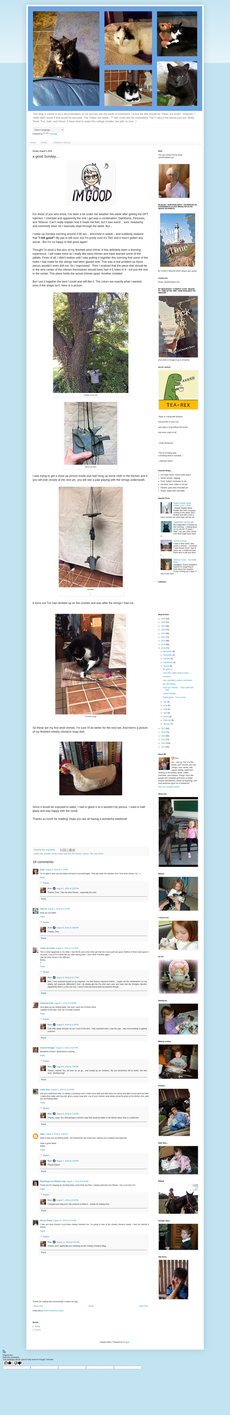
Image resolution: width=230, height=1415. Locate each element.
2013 (163, 743)
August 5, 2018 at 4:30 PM (67, 1048)
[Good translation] (8, 1363)
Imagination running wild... (184, 522)
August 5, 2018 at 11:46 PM (62, 1090)
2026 (163, 619)
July (165, 702)
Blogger (126, 1342)
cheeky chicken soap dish (61, 854)
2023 (163, 630)
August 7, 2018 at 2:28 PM (67, 1161)
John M (43, 909)
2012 (163, 747)
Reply (42, 877)
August (166, 666)
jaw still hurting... (170, 684)
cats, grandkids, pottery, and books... (178, 680)
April (165, 713)
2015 (163, 736)
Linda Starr (45, 1090)
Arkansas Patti (46, 1003)
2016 (163, 732)
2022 (163, 633)
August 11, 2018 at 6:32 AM (68, 1242)
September (168, 662)
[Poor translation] (18, 1363)
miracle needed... (180, 541)
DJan (42, 870)
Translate (50, 134)
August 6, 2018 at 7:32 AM (67, 1114)
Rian (50, 888)
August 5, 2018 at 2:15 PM (59, 909)
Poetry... (45, 142)
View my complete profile (168, 787)
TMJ (91, 854)
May (165, 709)
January (166, 724)
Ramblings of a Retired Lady (53, 1181)
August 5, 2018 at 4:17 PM (67, 977)
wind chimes (98, 854)
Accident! (166, 676)
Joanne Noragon (47, 1048)
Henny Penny (46, 1220)
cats (41, 854)
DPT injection (77, 854)
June (165, 705)
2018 (163, 648)
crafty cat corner (47, 948)
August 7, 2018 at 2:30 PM (67, 1200)
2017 (163, 728)
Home (33, 142)
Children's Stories (61, 142)
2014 (163, 739)
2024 (163, 626)
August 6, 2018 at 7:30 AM (67, 1067)
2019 (163, 644)
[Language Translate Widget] (48, 129)
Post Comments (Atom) (54, 1311)
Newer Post (38, 1306)
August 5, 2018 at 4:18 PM (67, 1025)
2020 (163, 641)
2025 (163, 622)
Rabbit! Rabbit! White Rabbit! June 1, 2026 (182, 504)
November (168, 655)
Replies (46, 883)
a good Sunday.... (170, 693)
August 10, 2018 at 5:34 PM (64, 1220)
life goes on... (168, 669)
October (166, 659)
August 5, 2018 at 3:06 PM (67, 888)
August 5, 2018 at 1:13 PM (57, 870)
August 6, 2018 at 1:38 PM (57, 1134)
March (166, 717)
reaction (86, 854)
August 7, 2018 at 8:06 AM (78, 1181)
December (168, 651)
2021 (163, 637)
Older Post (143, 1306)
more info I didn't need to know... (176, 673)
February (167, 720)
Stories (38, 1330)
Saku (42, 1134)
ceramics (47, 854)
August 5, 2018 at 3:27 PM (67, 948)
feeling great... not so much (174, 697)
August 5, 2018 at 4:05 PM (65, 1003)
